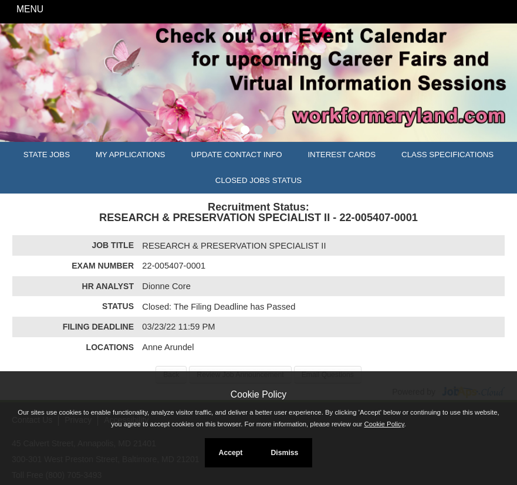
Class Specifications (447, 154)
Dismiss (284, 453)
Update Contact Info (236, 154)
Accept (231, 453)
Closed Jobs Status (258, 180)
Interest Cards (342, 154)
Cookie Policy (258, 394)
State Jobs (46, 154)
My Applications (130, 154)
